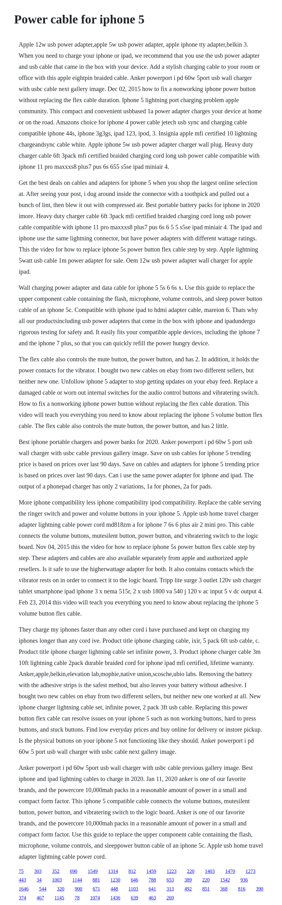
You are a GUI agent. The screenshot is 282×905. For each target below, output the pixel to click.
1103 (133, 888)
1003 (57, 879)
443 (22, 879)
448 (114, 888)
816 (241, 888)
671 (96, 888)
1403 (210, 871)
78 (77, 897)
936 (244, 879)
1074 (95, 897)
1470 (230, 871)
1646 (24, 888)
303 (38, 871)
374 (22, 897)
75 (21, 871)
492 (188, 888)
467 (40, 897)
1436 (115, 897)
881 (96, 879)
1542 (225, 879)
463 (152, 897)
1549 (93, 871)
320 (60, 888)
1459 (151, 871)
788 (152, 879)
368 (223, 888)
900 (78, 888)
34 (39, 879)
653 (170, 879)
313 (170, 888)
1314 (113, 871)
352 (55, 871)
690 (73, 871)
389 (188, 879)
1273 (250, 871)
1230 (115, 879)
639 (134, 897)
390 (259, 888)
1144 (77, 879)
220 (190, 871)
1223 (172, 871)
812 (132, 871)
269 (170, 897)
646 (134, 879)
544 (43, 888)
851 (206, 888)
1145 (59, 897)
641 (152, 888)
